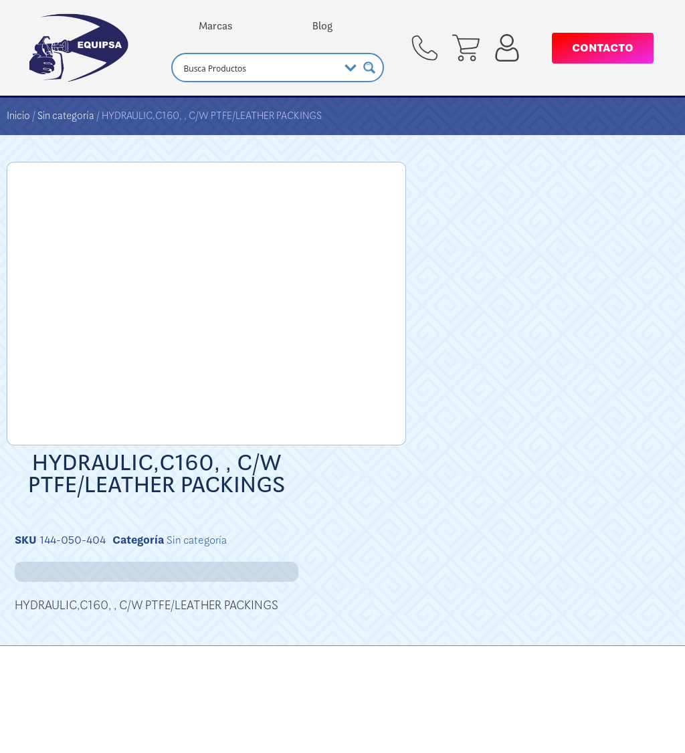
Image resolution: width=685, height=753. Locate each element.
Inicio (18, 115)
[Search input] (259, 68)
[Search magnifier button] (369, 67)
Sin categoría (65, 115)
